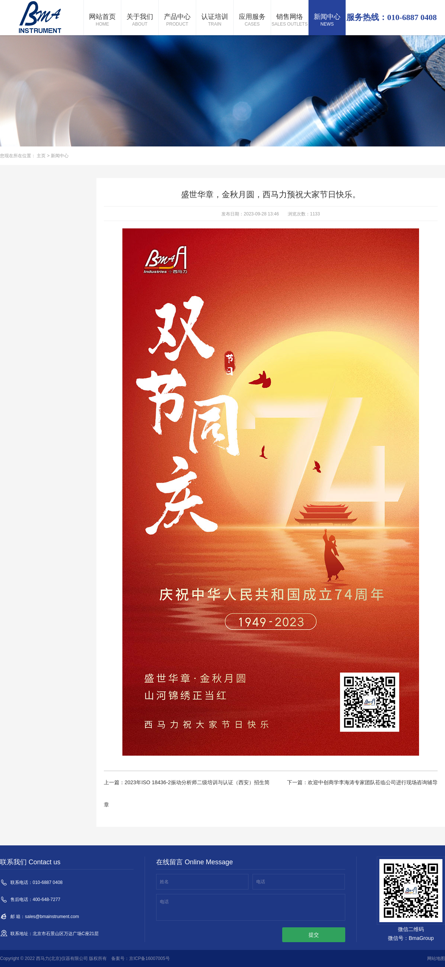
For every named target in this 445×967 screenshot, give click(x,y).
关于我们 (139, 20)
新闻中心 (327, 20)
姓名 (164, 881)
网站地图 (436, 958)
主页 (41, 155)
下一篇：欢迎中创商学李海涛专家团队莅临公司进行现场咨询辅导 (362, 782)
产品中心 (177, 20)
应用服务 (252, 20)
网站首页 (102, 20)
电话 (260, 881)
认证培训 (214, 20)
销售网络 (289, 20)
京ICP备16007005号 (149, 958)
